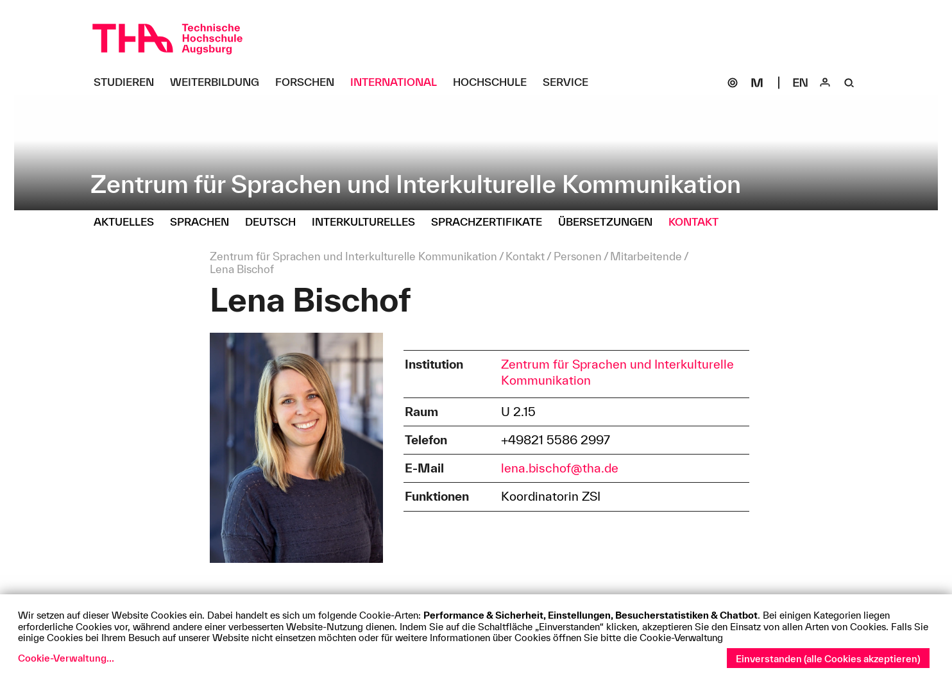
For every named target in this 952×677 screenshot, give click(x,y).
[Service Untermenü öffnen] (570, 83)
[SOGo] (732, 83)
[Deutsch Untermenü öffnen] (275, 222)
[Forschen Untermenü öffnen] (309, 83)
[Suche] (849, 83)
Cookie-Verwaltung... (66, 658)
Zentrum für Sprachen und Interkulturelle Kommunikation (617, 372)
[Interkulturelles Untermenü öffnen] (368, 222)
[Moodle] (757, 83)
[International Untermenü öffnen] (398, 83)
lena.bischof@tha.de (559, 468)
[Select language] (800, 83)
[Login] (825, 83)
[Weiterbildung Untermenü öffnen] (219, 83)
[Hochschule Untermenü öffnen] (495, 83)
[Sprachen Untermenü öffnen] (204, 222)
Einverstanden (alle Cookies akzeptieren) (828, 658)
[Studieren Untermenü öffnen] (128, 83)
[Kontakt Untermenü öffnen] (698, 222)
